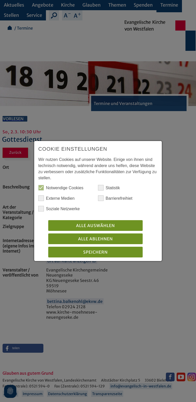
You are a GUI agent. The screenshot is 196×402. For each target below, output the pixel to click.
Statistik (109, 188)
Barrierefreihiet (115, 198)
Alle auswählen (95, 225)
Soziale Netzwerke (59, 208)
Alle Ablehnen (95, 238)
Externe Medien (56, 198)
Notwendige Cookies (60, 188)
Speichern (95, 252)
